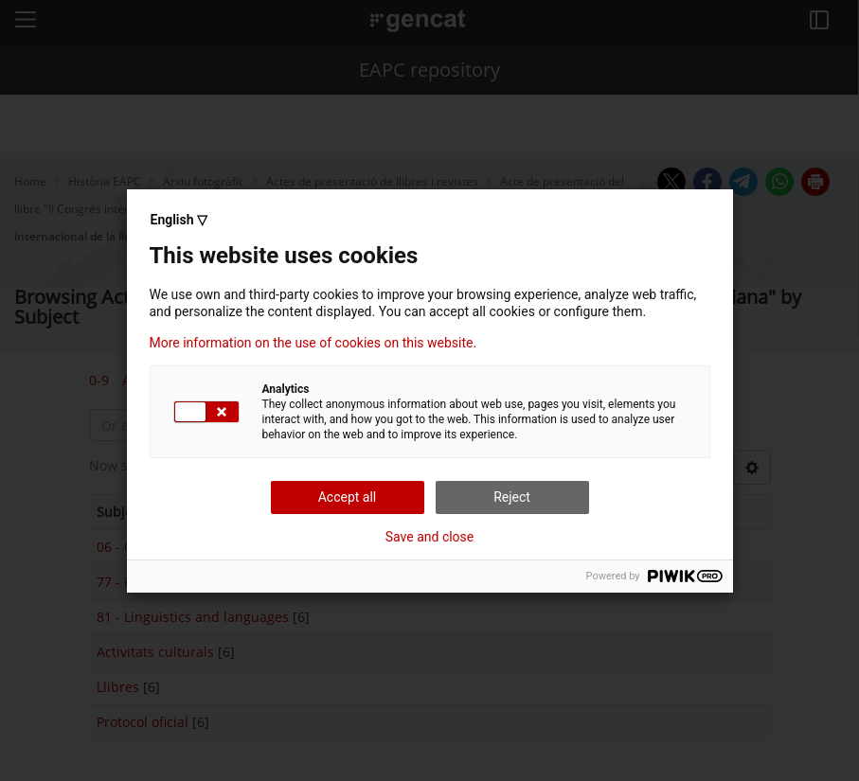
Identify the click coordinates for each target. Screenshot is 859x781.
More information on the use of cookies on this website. (313, 342)
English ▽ (179, 219)
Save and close (429, 536)
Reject (511, 497)
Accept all (347, 497)
